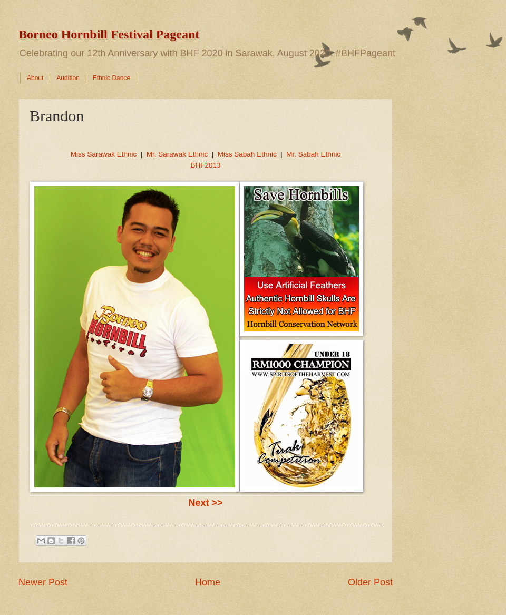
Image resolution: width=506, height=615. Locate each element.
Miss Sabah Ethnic (247, 154)
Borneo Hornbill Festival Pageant (108, 34)
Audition (67, 78)
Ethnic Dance (111, 78)
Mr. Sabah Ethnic (313, 154)
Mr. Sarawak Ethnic (177, 154)
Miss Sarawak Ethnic (104, 154)
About (35, 78)
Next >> (205, 502)
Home (207, 582)
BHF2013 (205, 165)
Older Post (370, 582)
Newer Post (42, 582)
